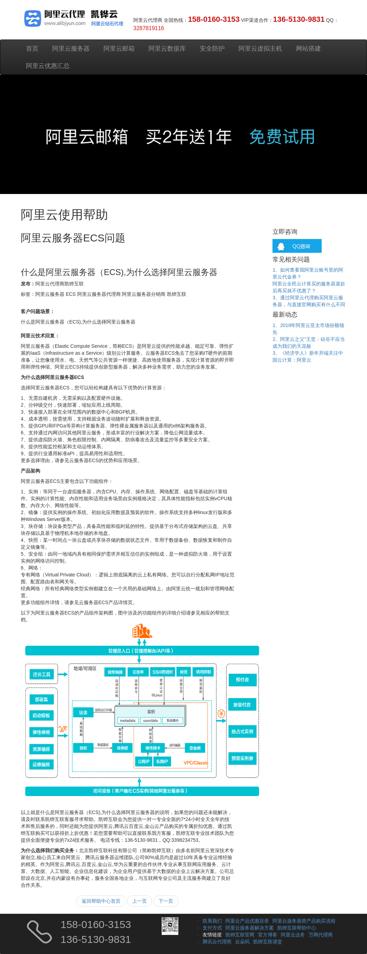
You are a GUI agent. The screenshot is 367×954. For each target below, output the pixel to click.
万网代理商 (320, 934)
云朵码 (242, 941)
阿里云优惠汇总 (48, 65)
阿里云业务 (293, 934)
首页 (32, 48)
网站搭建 (308, 48)
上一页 (139, 901)
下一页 (166, 901)
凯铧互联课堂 (267, 941)
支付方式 (212, 927)
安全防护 (212, 48)
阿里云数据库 (167, 48)
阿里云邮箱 (119, 48)
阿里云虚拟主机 (260, 48)
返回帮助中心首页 (101, 901)
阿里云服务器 (71, 48)
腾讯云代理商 (217, 941)
